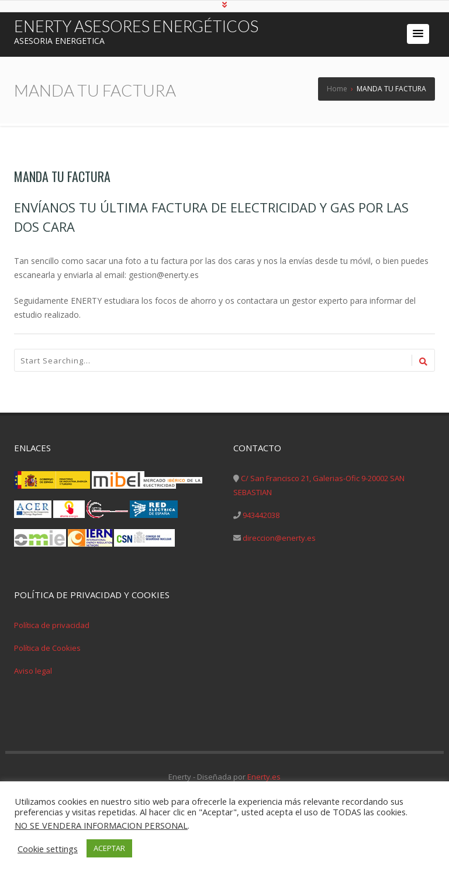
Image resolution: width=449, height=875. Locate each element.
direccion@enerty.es (279, 538)
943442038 (261, 515)
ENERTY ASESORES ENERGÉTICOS (136, 26)
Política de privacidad (51, 625)
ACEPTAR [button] (109, 848)
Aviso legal (33, 670)
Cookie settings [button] (48, 848)
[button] (418, 34)
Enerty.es (264, 776)
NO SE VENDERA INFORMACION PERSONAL (101, 825)
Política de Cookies (47, 648)
